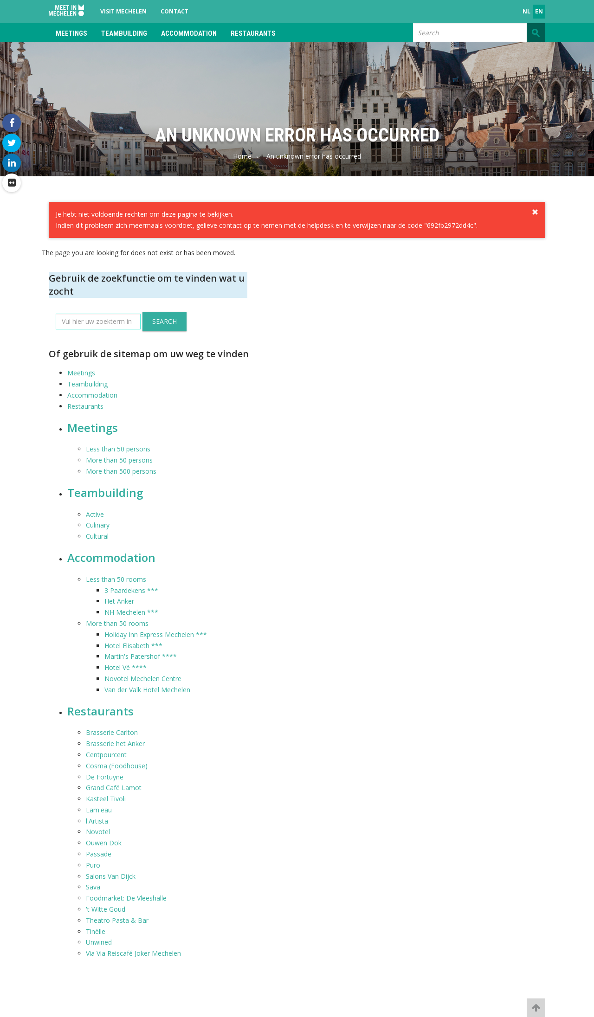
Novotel (98, 831)
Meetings (71, 33)
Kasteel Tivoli (106, 798)
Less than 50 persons (118, 448)
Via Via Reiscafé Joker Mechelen (133, 953)
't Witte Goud (105, 909)
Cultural (97, 536)
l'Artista (97, 821)
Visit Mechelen (123, 11)
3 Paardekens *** (131, 590)
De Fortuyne (104, 776)
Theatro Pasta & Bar (117, 920)
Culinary (98, 525)
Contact (174, 11)
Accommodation (189, 33)
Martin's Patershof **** (140, 656)
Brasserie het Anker (115, 743)
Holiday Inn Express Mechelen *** (155, 634)
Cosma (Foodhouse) (117, 765)
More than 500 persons (121, 471)
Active (95, 514)
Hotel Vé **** (125, 667)
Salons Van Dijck (111, 876)
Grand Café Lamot (114, 787)
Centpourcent (106, 754)
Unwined (99, 942)
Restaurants (253, 33)
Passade (98, 854)
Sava (93, 886)
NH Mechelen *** (131, 612)
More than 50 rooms (117, 623)
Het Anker (119, 601)
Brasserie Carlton (112, 732)
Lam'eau (99, 809)
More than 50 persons (119, 460)
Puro (93, 865)
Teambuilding (124, 33)
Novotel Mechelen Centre (142, 678)
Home (242, 156)
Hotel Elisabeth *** (133, 645)
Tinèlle (95, 931)
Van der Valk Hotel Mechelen (147, 689)
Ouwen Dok (104, 842)
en (539, 11)
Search (164, 321)
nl (526, 11)
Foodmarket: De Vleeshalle (126, 898)
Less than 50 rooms (116, 579)
